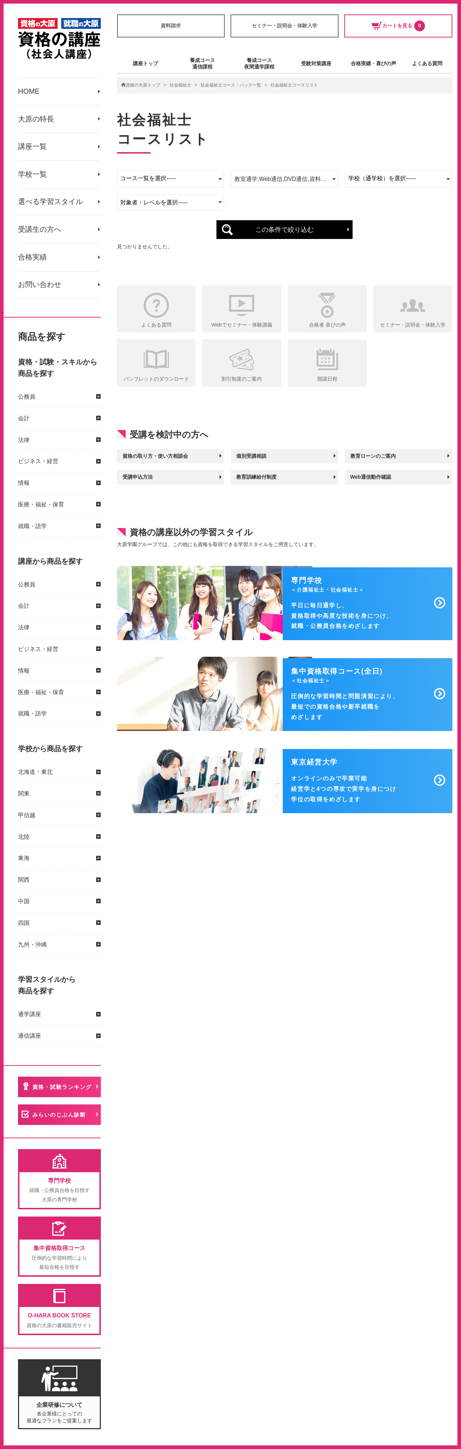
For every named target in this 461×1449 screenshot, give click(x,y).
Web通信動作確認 (370, 476)
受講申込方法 (137, 476)
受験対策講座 (316, 63)
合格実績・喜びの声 (373, 63)
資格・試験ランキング (62, 1088)
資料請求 (171, 25)
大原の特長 (36, 119)
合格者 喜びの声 (327, 324)
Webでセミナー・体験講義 (241, 324)
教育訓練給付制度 (256, 476)
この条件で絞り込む (284, 229)
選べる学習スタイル (50, 203)
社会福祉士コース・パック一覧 (231, 85)
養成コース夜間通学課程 (259, 63)
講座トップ (145, 63)
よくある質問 (427, 63)
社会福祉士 (180, 85)
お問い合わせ (39, 286)
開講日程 (327, 378)
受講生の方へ (39, 230)
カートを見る (398, 26)
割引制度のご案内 (241, 378)
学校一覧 (32, 175)
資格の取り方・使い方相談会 (155, 455)
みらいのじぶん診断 (59, 1116)
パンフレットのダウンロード (156, 378)
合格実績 (32, 258)
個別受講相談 (251, 455)
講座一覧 (32, 147)
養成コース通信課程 (202, 63)
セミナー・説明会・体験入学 (284, 25)
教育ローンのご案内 (373, 455)
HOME (29, 92)
